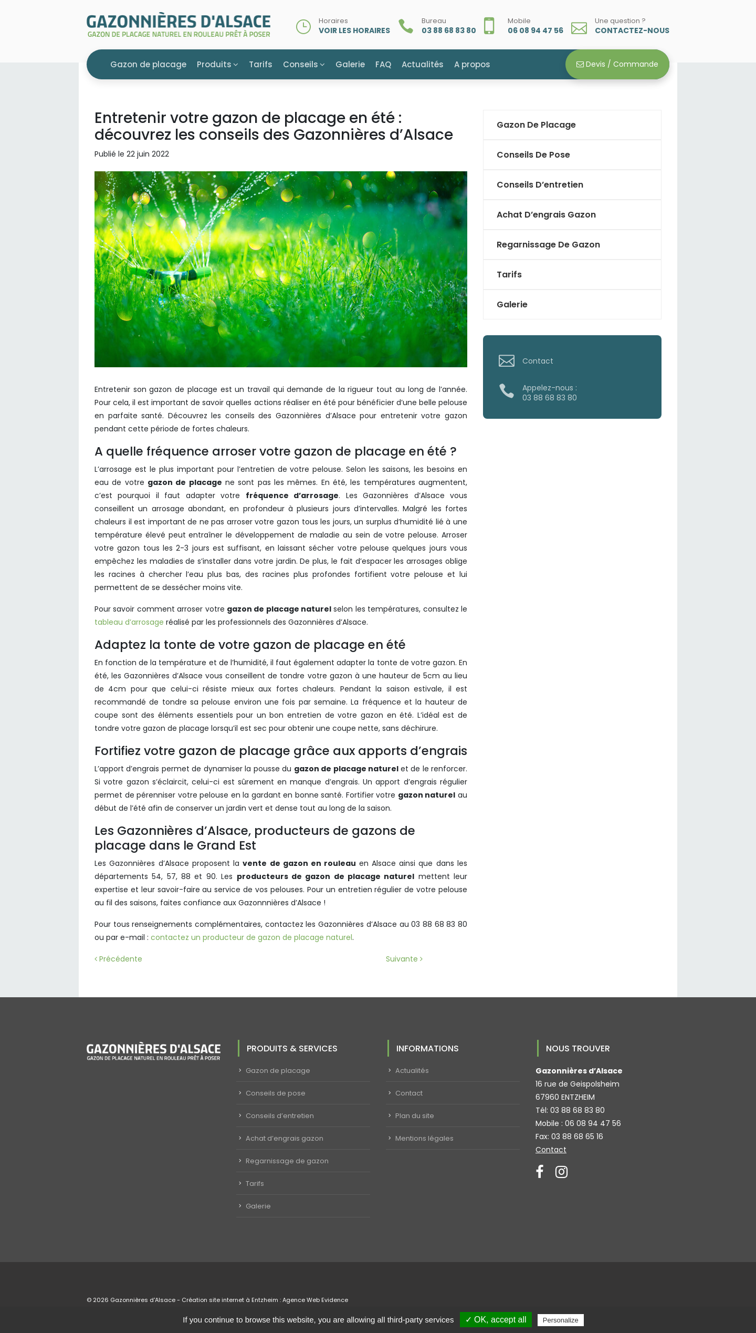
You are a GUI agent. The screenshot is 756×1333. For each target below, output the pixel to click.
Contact (537, 361)
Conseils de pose (533, 155)
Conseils (300, 64)
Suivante (404, 959)
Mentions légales (424, 1138)
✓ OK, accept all (496, 1319)
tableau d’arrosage (129, 622)
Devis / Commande (617, 64)
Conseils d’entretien (540, 185)
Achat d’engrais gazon (546, 215)
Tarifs (260, 64)
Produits (214, 64)
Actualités (423, 64)
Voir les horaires (354, 30)
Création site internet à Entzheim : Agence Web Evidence (265, 1300)
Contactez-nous (632, 30)
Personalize (561, 1320)
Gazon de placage (148, 64)
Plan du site (414, 1116)
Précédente (118, 959)
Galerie (350, 64)
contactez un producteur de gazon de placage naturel (250, 937)
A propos (472, 64)
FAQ (383, 64)
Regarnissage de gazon (548, 245)
